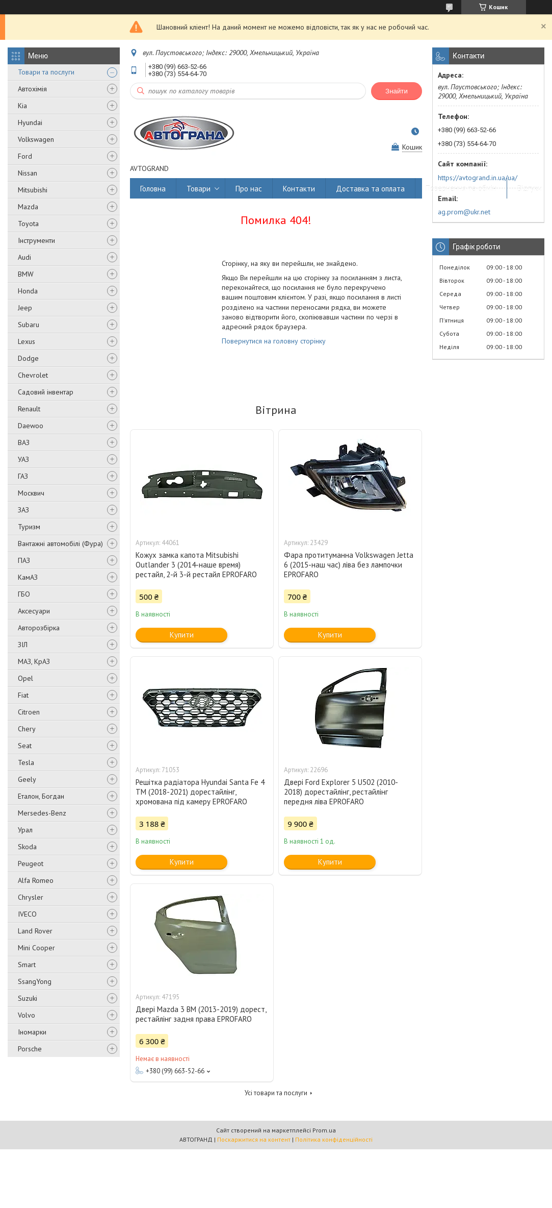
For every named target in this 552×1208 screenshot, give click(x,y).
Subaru (28, 324)
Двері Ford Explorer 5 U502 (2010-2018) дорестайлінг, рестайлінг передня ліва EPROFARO (341, 791)
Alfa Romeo (36, 880)
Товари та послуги (46, 72)
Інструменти (36, 240)
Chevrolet (33, 375)
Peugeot (30, 863)
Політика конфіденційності (334, 1139)
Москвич (31, 493)
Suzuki (27, 998)
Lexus (26, 341)
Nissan (27, 173)
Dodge (28, 358)
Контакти (299, 188)
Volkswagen (36, 139)
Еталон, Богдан (41, 796)
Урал (25, 829)
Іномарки (32, 1032)
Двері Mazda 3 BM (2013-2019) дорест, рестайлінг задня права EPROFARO (201, 1014)
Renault (29, 408)
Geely (27, 779)
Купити (182, 634)
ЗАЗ (23, 509)
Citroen (29, 712)
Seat (25, 745)
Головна (153, 188)
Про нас (248, 188)
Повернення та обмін (461, 188)
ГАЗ (23, 476)
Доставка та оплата (370, 188)
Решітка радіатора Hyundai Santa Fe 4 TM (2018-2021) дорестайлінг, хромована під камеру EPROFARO (200, 791)
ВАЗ (24, 442)
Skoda (27, 846)
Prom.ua (324, 1130)
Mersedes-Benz (42, 813)
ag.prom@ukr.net (464, 211)
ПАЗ (24, 560)
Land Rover (35, 930)
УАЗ (23, 459)
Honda (28, 290)
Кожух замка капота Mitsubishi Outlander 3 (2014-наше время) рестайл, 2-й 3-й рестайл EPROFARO (196, 564)
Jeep (25, 307)
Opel (25, 678)
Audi (24, 257)
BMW (26, 274)
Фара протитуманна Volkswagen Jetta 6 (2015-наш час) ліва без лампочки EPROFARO (348, 564)
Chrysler (30, 897)
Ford (25, 156)
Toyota (28, 223)
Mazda (28, 206)
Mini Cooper (36, 947)
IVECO (27, 914)
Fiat (23, 695)
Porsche (30, 1048)
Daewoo (30, 425)
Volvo (26, 1015)
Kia (22, 105)
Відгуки (529, 188)
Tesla (26, 762)
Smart (27, 964)
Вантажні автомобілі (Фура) (60, 543)
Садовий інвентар (45, 392)
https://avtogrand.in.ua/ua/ (477, 177)
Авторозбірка (39, 627)
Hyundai (30, 122)
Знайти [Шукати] (396, 91)
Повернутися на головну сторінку (274, 341)
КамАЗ (28, 577)
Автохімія (32, 88)
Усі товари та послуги (276, 1093)
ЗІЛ (23, 644)
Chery (27, 728)
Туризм (29, 526)
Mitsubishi (32, 189)
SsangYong (34, 981)
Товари (199, 188)
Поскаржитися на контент (254, 1139)
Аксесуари (34, 610)
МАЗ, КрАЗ (34, 661)
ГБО (24, 594)
